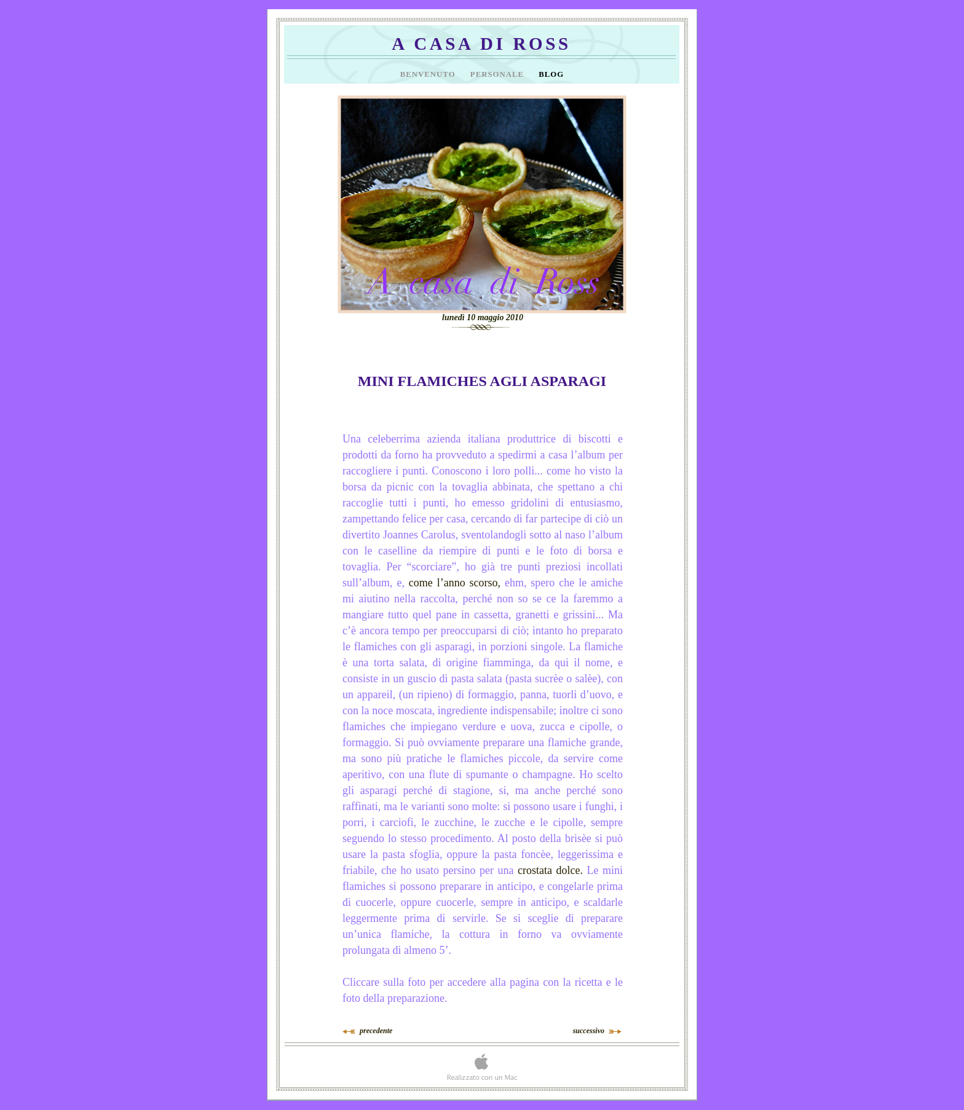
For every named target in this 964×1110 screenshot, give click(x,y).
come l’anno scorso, (454, 583)
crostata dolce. (550, 870)
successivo (588, 1030)
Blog (551, 74)
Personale (498, 74)
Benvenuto (429, 74)
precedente (376, 1030)
